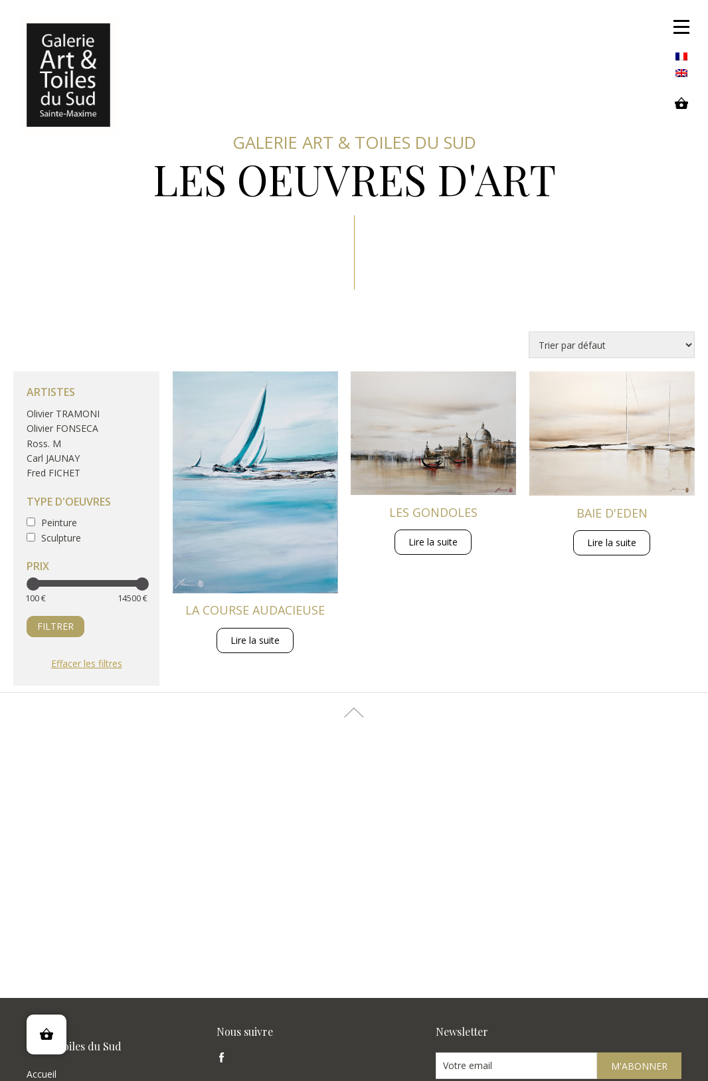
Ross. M (44, 443)
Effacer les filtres (86, 663)
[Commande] (612, 345)
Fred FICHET (53, 472)
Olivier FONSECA (62, 428)
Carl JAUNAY (53, 458)
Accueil (41, 1074)
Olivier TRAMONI (63, 413)
